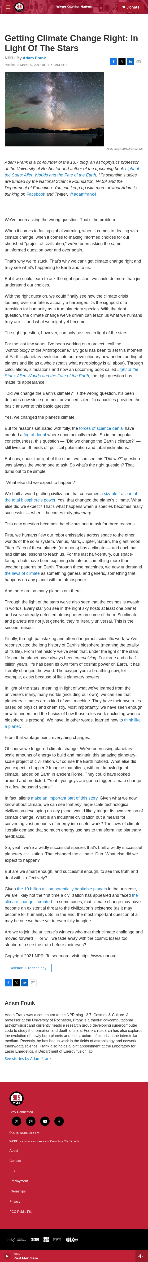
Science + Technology (28, 968)
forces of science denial (101, 428)
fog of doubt (35, 434)
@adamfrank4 (83, 194)
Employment (18, 1181)
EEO (13, 1171)
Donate (132, 7)
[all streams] (141, 1256)
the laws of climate (22, 573)
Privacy (14, 1201)
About (13, 1150)
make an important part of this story (64, 798)
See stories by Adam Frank (28, 1058)
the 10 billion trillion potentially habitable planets (62, 889)
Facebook (35, 194)
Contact (15, 1161)
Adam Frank (34, 58)
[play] (7, 1256)
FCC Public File (20, 1212)
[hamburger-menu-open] (8, 7)
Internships (17, 1191)
